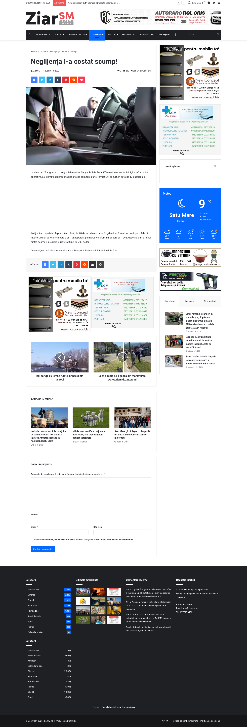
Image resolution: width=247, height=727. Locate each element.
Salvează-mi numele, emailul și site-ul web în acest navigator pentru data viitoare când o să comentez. (83, 539)
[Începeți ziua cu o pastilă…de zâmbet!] (83, 601)
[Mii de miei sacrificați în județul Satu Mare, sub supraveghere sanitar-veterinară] (91, 417)
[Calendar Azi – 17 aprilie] (114, 620)
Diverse (96, 34)
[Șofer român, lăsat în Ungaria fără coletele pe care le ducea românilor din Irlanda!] (174, 361)
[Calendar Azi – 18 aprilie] (114, 592)
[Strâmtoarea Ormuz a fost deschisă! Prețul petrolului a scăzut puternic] (98, 601)
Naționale (128, 34)
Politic (112, 34)
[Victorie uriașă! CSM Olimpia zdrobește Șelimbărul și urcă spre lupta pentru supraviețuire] (83, 592)
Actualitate (43, 34)
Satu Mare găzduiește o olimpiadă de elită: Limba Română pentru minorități (132, 434)
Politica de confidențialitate (185, 721)
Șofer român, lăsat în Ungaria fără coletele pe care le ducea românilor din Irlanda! (201, 360)
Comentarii (210, 301)
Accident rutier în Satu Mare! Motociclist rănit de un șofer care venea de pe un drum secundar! (148, 605)
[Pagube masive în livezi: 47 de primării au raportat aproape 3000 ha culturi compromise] (98, 610)
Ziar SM (36, 71)
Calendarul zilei (35, 632)
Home (35, 51)
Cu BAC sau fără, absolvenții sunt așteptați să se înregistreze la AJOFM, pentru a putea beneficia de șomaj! (148, 618)
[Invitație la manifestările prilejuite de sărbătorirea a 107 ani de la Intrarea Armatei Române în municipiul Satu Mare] (49, 417)
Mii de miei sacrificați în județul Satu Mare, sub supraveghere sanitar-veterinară (89, 434)
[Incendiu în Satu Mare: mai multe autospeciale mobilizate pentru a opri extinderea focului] (98, 592)
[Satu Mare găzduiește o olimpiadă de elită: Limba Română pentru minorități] (132, 417)
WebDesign (61, 721)
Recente (189, 301)
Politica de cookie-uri (210, 721)
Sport (30, 621)
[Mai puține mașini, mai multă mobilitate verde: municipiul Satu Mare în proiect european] (83, 610)
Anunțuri (164, 34)
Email (34, 527)
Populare (170, 301)
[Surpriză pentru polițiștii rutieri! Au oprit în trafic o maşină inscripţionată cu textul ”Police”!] (174, 341)
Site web (97, 527)
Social (58, 34)
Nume (34, 514)
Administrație (77, 34)
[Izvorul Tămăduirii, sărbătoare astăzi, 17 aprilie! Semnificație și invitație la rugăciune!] (98, 620)
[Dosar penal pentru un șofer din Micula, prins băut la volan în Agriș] (114, 610)
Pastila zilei (146, 34)
